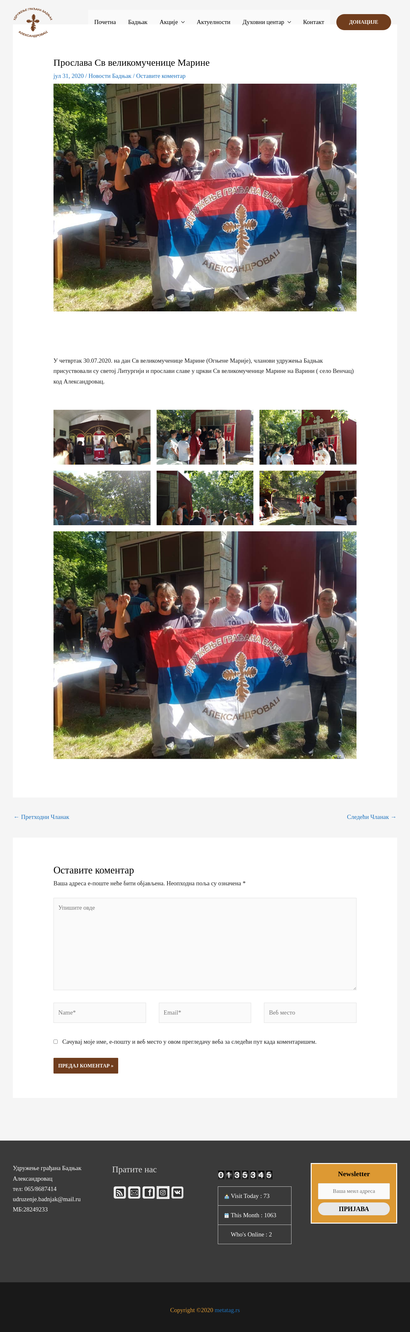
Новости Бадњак (109, 75)
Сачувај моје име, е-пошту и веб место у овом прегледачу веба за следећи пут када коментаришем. (189, 1041)
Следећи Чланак (372, 817)
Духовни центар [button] (263, 22)
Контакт (313, 22)
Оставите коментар (160, 75)
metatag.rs (227, 1310)
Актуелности (213, 22)
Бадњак (137, 22)
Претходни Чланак (41, 817)
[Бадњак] (33, 21)
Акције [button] (169, 22)
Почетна (105, 22)
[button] (363, 22)
